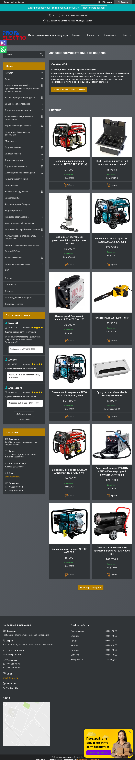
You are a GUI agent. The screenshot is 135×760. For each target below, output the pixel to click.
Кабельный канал (13, 257)
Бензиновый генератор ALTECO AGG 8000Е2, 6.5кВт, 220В (111, 240)
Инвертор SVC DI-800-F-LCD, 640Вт (24, 403)
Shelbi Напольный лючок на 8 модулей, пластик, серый (112, 163)
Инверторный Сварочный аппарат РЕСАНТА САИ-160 (69, 318)
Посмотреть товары (94, 7)
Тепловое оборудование (17, 217)
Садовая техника (13, 147)
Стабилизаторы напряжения (19, 110)
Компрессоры (11, 185)
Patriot (8, 79)
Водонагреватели (13, 210)
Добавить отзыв (23, 414)
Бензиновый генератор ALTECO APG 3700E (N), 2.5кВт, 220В (69, 471)
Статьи (8, 278)
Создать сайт (9, 2)
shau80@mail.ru (12, 477)
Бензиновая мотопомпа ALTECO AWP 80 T (69, 551)
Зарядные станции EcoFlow (18, 125)
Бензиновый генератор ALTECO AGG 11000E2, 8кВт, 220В (69, 394)
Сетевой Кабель (13, 251)
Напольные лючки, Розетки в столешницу (19, 118)
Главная (76, 35)
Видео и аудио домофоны (17, 264)
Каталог (91, 35)
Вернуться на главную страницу (70, 89)
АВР (7, 270)
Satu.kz (80, 757)
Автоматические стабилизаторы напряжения (20, 237)
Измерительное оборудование (19, 223)
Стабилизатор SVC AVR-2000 (22, 349)
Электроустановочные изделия (20, 173)
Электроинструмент (14, 160)
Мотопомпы (10, 141)
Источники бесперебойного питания (22, 229)
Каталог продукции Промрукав (20, 97)
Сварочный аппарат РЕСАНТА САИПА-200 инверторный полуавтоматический (111, 471)
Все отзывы (25, 419)
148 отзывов (107, 2)
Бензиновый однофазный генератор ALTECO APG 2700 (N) (69, 163)
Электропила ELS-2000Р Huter (111, 317)
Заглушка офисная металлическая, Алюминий (24, 376)
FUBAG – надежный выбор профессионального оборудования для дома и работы (22, 88)
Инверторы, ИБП (12, 198)
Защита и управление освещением (22, 245)
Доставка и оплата (14, 304)
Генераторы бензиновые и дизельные (17, 133)
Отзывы (9, 291)
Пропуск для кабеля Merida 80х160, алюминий (112, 394)
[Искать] (41, 54)
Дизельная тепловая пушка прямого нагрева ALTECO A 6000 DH (112, 550)
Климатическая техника (16, 179)
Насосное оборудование (17, 191)
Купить (71, 185)
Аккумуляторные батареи (17, 204)
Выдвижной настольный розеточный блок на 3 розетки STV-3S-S (69, 240)
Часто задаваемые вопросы (18, 297)
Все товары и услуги (89, 587)
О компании (110, 35)
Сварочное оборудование (17, 104)
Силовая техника (13, 154)
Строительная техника (16, 166)
